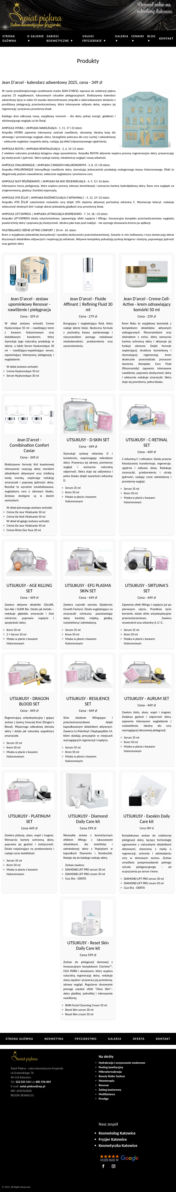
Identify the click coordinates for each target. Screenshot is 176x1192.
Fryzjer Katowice (113, 1139)
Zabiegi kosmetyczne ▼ (59, 38)
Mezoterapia (106, 1080)
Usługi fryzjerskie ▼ (94, 38)
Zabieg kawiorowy (110, 1089)
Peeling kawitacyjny (111, 1067)
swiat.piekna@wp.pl (32, 1086)
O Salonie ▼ (35, 38)
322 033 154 (23, 1082)
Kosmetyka (54, 1039)
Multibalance (107, 1094)
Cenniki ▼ (137, 38)
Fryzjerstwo (86, 1039)
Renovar (104, 1085)
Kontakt (166, 38)
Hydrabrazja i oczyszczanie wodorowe (122, 1063)
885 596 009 (43, 1082)
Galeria (114, 1039)
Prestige (104, 1098)
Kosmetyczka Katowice (118, 1145)
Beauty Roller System (112, 1076)
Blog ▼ (151, 38)
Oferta (139, 1039)
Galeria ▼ (121, 38)
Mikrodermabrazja (110, 1071)
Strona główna (9, 38)
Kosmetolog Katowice (117, 1133)
